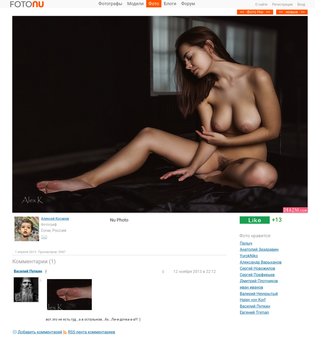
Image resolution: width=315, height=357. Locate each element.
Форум (188, 3)
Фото (154, 3)
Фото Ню (255, 12)
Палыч (246, 243)
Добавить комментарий (40, 332)
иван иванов (251, 287)
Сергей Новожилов (257, 268)
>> (303, 12)
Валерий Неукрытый (259, 293)
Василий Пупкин (255, 306)
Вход (301, 4)
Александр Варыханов (261, 262)
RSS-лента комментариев (91, 332)
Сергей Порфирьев (257, 274)
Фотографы (110, 3)
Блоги (170, 3)
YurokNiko (249, 255)
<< (281, 12)
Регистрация (282, 4)
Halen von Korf (253, 300)
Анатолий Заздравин (259, 249)
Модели (135, 3)
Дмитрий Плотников (259, 281)
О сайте (261, 4)
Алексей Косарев (55, 219)
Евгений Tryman (254, 312)
